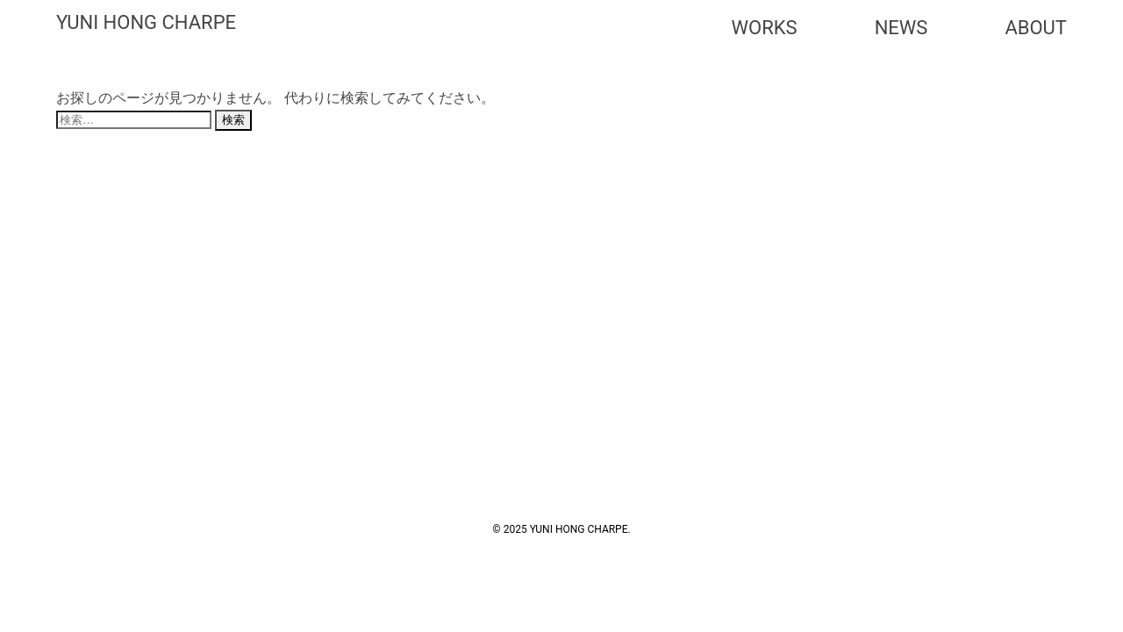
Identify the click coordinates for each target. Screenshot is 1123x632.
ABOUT (1036, 28)
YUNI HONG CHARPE (146, 22)
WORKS (765, 28)
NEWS (901, 28)
